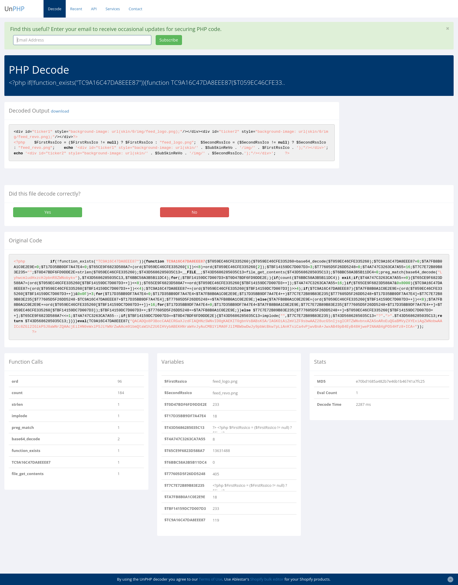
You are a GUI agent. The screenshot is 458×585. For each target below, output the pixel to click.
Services (112, 8)
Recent (76, 8)
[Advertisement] (397, 143)
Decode (54, 8)
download (60, 111)
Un (14, 9)
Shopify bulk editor (266, 579)
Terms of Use (210, 579)
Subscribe (168, 40)
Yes (47, 212)
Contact (135, 8)
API (94, 8)
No (194, 212)
